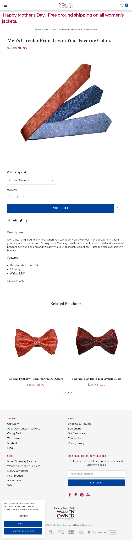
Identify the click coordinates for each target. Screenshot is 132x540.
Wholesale (13, 438)
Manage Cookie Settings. (66, 508)
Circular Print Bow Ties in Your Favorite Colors (36, 379)
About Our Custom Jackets (23, 428)
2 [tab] (64, 392)
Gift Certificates (77, 433)
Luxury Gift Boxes (17, 470)
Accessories (14, 480)
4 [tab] (71, 392)
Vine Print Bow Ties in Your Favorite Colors (96, 379)
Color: (16, 172)
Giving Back (14, 433)
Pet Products (15, 475)
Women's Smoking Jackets (23, 466)
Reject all (23, 523)
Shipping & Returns (79, 423)
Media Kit (13, 443)
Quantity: (12, 189)
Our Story (13, 423)
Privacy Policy (76, 443)
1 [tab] (61, 392)
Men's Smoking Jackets (21, 461)
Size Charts (74, 428)
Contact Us (74, 438)
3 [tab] (68, 392)
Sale (9, 485)
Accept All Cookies (23, 531)
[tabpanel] (36, 351)
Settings (23, 516)
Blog (10, 447)
